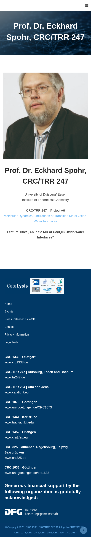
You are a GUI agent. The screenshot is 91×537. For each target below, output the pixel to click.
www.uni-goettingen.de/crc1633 (27, 473)
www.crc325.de (15, 458)
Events (9, 311)
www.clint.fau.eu (16, 437)
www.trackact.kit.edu (19, 422)
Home (8, 303)
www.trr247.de (15, 377)
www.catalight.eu (17, 392)
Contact (9, 326)
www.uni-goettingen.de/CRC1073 (28, 407)
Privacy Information (17, 334)
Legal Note (11, 342)
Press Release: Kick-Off (20, 319)
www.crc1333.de (16, 362)
